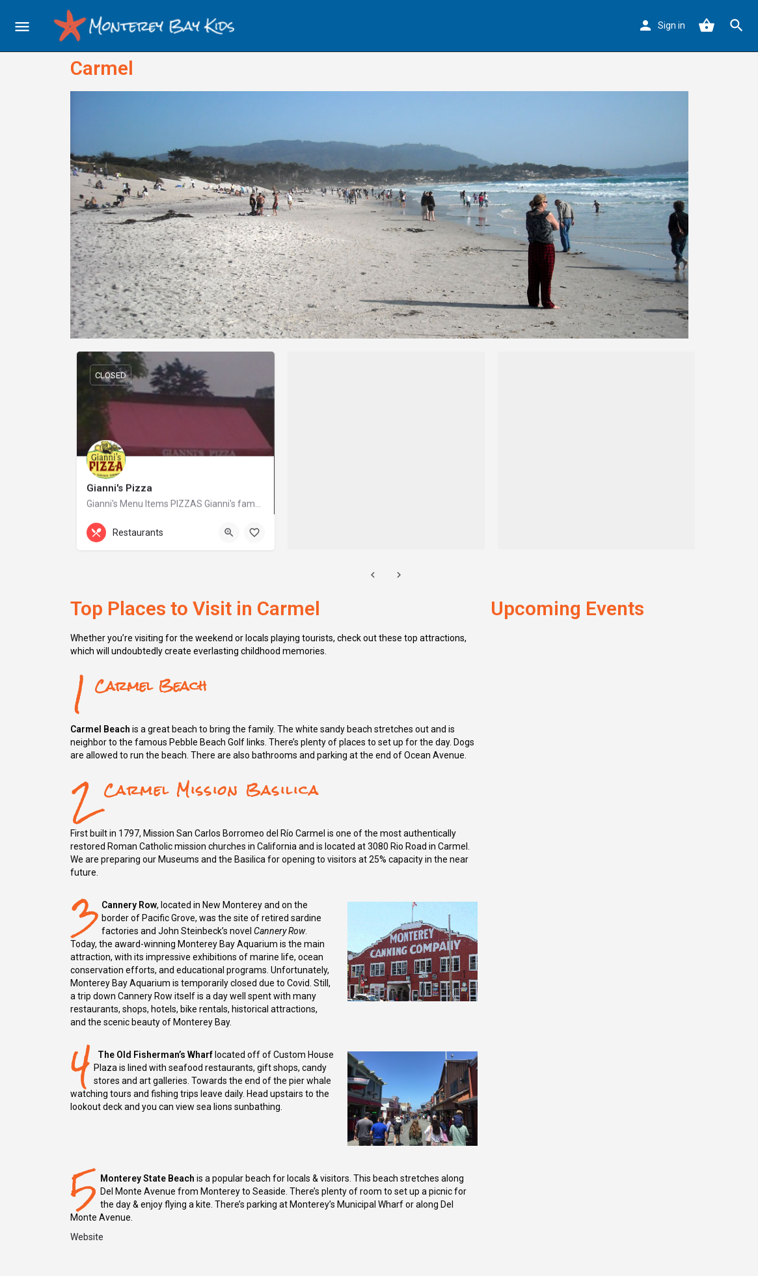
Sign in (671, 25)
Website (86, 1237)
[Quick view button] (229, 532)
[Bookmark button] (254, 532)
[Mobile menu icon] (22, 26)
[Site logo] (144, 26)
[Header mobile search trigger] (736, 25)
